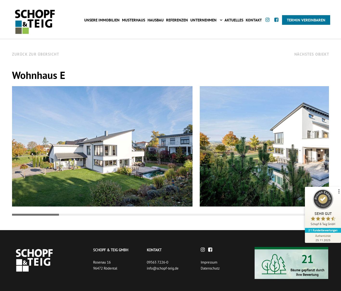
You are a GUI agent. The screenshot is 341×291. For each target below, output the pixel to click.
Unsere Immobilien (102, 20)
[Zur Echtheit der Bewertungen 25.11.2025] (323, 238)
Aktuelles (234, 20)
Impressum (209, 262)
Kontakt (254, 20)
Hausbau (156, 20)
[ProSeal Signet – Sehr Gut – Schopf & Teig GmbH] (323, 208)
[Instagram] (268, 24)
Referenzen (177, 20)
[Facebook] (277, 24)
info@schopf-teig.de (163, 268)
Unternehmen (203, 20)
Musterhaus (133, 20)
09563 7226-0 (157, 262)
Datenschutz (210, 268)
